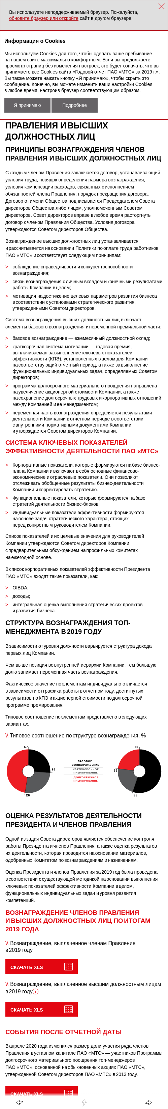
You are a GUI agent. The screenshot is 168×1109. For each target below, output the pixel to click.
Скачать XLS (26, 967)
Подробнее (74, 105)
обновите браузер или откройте (43, 18)
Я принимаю (27, 105)
